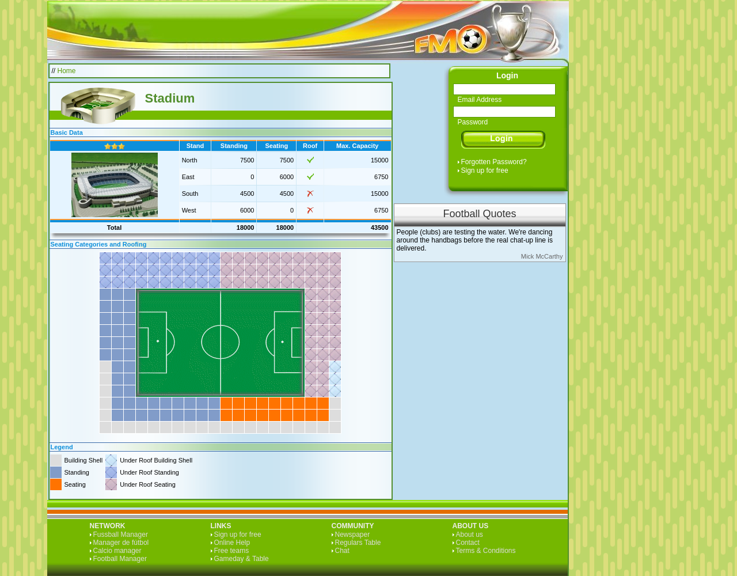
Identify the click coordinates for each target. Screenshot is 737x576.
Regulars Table (358, 543)
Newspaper (352, 534)
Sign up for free (484, 170)
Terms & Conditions (486, 551)
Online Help (232, 543)
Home (67, 71)
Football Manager (120, 559)
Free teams (231, 551)
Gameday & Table (241, 559)
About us (469, 534)
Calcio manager (117, 551)
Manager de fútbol (121, 543)
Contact (468, 543)
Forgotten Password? (494, 162)
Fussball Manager (120, 534)
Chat (342, 551)
